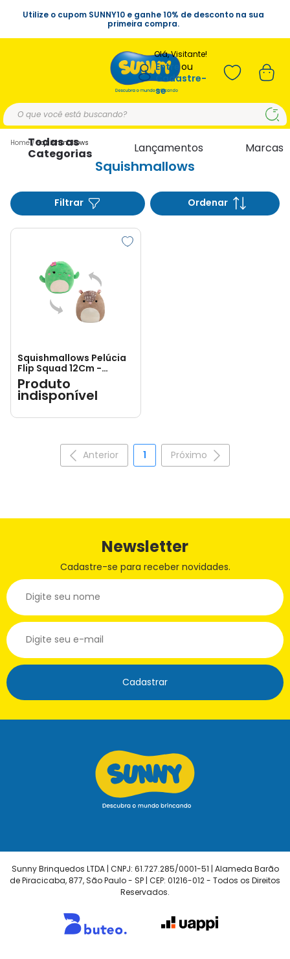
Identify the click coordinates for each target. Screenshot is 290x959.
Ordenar (217, 203)
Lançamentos (168, 147)
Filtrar (77, 203)
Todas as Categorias (60, 148)
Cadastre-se (180, 84)
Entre (167, 67)
